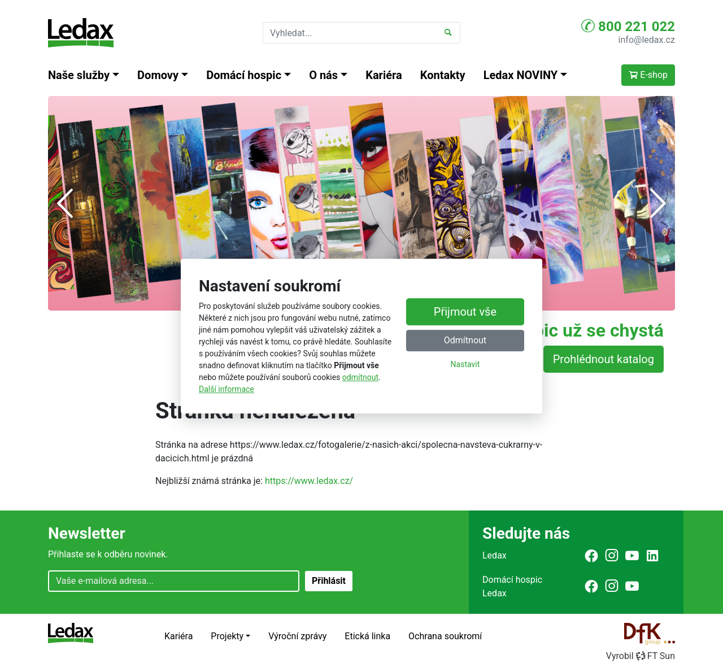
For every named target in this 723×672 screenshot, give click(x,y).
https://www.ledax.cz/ (309, 480)
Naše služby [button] (79, 75)
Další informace (226, 389)
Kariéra (383, 75)
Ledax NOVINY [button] (521, 75)
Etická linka (367, 636)
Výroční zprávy (297, 636)
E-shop (648, 74)
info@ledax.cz (647, 39)
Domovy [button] (157, 75)
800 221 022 (628, 26)
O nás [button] (323, 75)
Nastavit (465, 364)
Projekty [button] (227, 636)
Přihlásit (329, 580)
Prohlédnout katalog (603, 359)
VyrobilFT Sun (640, 656)
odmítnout (360, 377)
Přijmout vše (465, 312)
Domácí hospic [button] (243, 75)
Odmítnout (465, 340)
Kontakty (442, 75)
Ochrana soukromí (445, 636)
